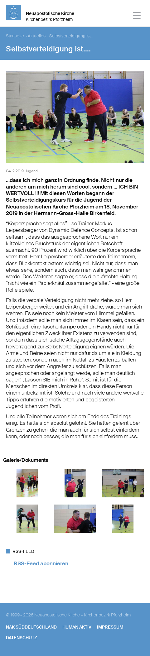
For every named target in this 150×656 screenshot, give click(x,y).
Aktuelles (37, 36)
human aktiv (76, 627)
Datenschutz (21, 637)
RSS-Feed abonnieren (41, 563)
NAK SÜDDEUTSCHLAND (31, 627)
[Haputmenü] (137, 16)
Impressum (110, 627)
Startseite (15, 36)
